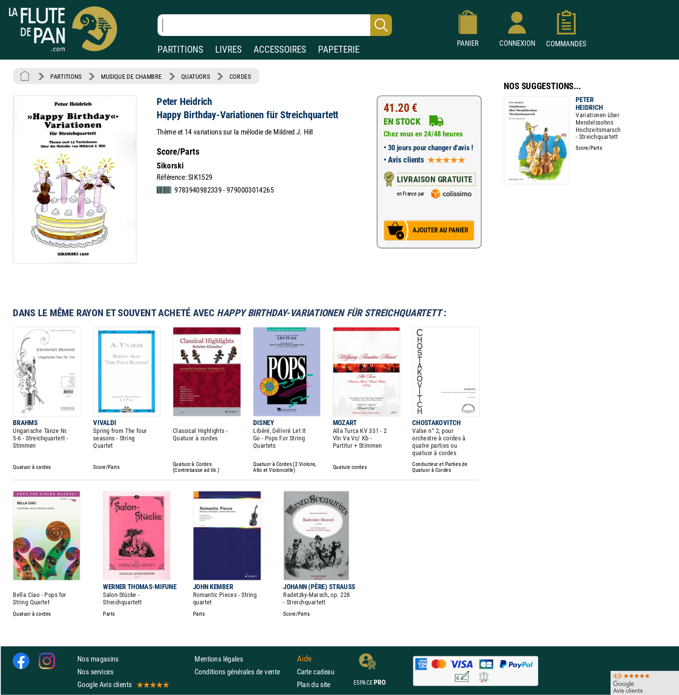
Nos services (95, 671)
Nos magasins (98, 659)
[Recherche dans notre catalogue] (275, 25)
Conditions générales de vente (243, 671)
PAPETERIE (338, 49)
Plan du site (313, 684)
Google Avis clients (122, 684)
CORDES (240, 76)
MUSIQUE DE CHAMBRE (131, 76)
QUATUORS (195, 76)
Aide (304, 658)
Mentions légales (218, 659)
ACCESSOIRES (280, 49)
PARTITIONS (180, 49)
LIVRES (228, 49)
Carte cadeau (315, 671)
